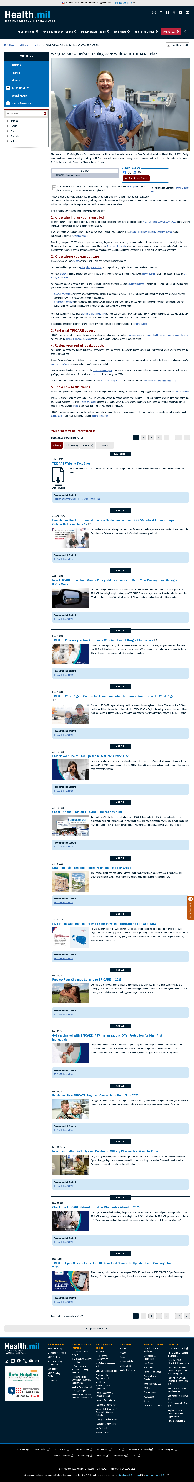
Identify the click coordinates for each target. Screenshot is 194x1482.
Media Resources (22, 103)
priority (63, 273)
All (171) (57, 445)
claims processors (88, 402)
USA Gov (101, 1455)
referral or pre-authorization (94, 313)
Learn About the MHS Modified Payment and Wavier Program (177, 1370)
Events (14, 126)
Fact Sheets (149, 1363)
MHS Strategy (54, 1357)
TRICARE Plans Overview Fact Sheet (159, 221)
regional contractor (80, 235)
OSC (135, 1455)
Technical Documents (153, 1405)
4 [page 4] (158, 437)
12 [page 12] (178, 437)
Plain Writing (83, 1455)
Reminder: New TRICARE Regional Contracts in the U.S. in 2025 (95, 1095)
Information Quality (166, 1449)
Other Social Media (135, 178)
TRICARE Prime (149, 273)
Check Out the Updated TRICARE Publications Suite (87, 812)
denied (75, 405)
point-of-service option (102, 370)
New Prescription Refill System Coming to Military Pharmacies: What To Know (105, 1151)
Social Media (19, 95)
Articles (16, 65)
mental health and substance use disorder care (167, 335)
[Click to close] (190, 899)
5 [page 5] (166, 437)
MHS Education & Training (58, 31)
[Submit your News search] (44, 113)
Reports (147, 1401)
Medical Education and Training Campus (82, 1389)
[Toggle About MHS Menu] (37, 31)
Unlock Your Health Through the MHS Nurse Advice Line (90, 756)
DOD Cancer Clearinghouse (102, 1358)
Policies (147, 1388)
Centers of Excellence (105, 1400)
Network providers (62, 294)
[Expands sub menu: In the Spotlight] (8, 88)
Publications (149, 1396)
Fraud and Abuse (81, 1449)
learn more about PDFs (156, 1475)
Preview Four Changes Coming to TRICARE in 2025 (87, 980)
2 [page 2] (143, 437)
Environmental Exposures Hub (102, 1377)
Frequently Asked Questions (151, 1378)
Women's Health (103, 1432)
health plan (132, 186)
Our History (53, 1368)
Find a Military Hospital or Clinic (178, 1354)
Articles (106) (72, 445)
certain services (140, 323)
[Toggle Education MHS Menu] (75, 31)
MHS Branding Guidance (54, 1375)
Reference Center (144, 31)
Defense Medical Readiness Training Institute (80, 1369)
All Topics (100, 1351)
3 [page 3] (151, 437)
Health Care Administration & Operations (103, 1385)
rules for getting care (60, 364)
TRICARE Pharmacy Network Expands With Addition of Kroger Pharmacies (102, 640)
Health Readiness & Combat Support (104, 1394)
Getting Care (56, 415)
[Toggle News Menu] (128, 31)
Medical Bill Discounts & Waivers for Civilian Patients (106, 1412)
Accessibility (103, 1449)
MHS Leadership (55, 1348)
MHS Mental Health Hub (106, 1370)
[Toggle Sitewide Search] (185, 31)
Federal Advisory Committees (55, 1363)
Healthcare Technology (106, 1404)
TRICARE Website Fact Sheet (72, 463)
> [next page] (186, 437)
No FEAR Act (60, 1449)
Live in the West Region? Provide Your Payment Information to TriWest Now (104, 924)
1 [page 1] (135, 437)
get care (76, 261)
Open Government (62, 1455)
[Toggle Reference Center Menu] (157, 31)
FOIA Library (149, 1367)
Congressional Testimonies (150, 1357)
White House (119, 1455)
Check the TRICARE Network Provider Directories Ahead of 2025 (96, 1207)
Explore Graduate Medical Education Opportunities (176, 1413)
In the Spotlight (21, 88)
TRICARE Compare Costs (112, 380)
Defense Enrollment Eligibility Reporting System (151, 232)
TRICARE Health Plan (90, 499)
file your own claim (180, 391)
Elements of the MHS (57, 1352)
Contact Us (52, 1380)
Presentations (150, 1392)
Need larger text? (177, 45)
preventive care (135, 335)
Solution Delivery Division (65, 499)
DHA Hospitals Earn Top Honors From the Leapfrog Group (91, 868)
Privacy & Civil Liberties (106, 1419)
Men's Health (101, 1428)
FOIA (119, 1449)
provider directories (135, 283)
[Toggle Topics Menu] (108, 31)
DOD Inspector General (139, 1449)
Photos (16, 72)
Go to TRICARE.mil (176, 1348)
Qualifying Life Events (116, 246)
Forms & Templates (152, 1371)
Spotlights (15, 136)
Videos (16, 80)
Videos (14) (88, 445)
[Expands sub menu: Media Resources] (8, 103)
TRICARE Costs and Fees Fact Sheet (159, 380)
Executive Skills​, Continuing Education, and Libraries (81, 1380)
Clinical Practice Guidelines (151, 1350)
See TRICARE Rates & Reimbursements (178, 1390)
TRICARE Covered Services (78, 339)
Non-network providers (64, 301)
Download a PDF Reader (129, 1475)
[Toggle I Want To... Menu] (178, 31)
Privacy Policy (40, 1449)
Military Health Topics (93, 31)
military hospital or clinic (91, 267)
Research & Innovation (106, 1423)
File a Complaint (175, 1421)
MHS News (120, 31)
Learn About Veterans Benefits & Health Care (178, 1379)
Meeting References (152, 1383)
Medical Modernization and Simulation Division (82, 1396)
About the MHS (26, 31)
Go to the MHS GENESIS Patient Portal (178, 1362)
